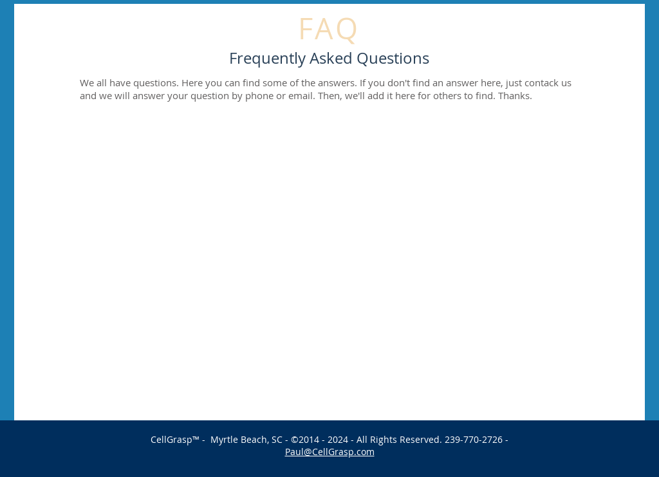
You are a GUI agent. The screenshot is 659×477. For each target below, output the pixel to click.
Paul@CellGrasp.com (330, 451)
